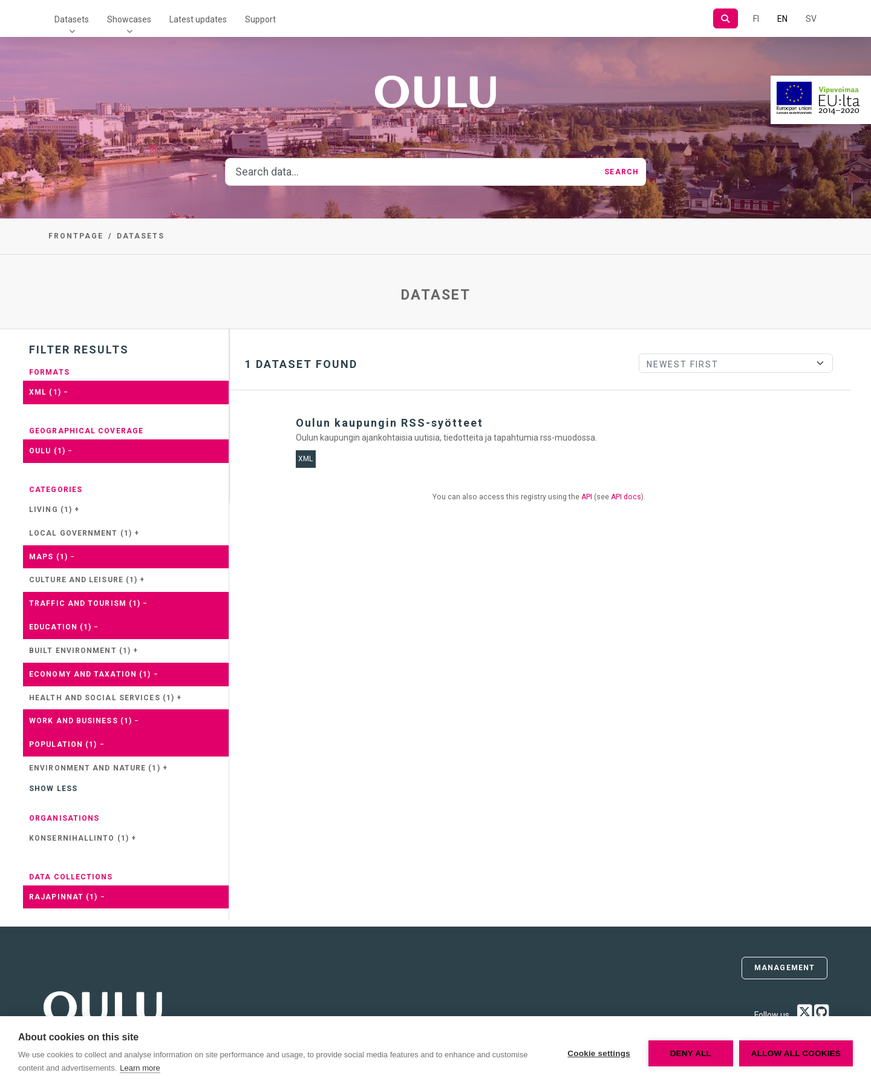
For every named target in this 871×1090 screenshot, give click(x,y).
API (586, 497)
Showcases (129, 19)
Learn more (140, 1067)
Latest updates (198, 19)
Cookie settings (598, 1053)
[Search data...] (411, 172)
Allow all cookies (796, 1053)
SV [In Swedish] (811, 19)
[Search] (725, 18)
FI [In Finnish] (756, 19)
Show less (53, 788)
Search (621, 172)
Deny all (690, 1053)
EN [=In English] (782, 19)
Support (260, 19)
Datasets (71, 19)
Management (784, 968)
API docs (626, 497)
